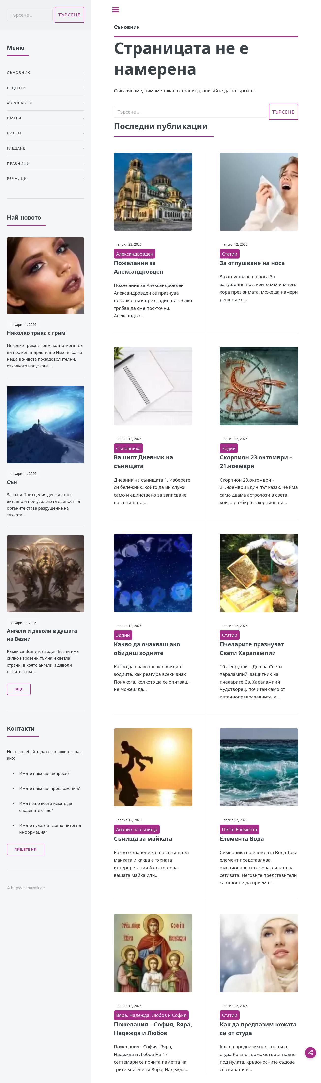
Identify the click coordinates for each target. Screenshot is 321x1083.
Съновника (128, 448)
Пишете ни (25, 849)
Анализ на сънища (136, 829)
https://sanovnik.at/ (28, 887)
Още (18, 689)
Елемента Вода (242, 838)
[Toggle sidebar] (115, 9)
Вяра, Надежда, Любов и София (151, 1015)
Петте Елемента (239, 829)
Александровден (134, 254)
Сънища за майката (143, 838)
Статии (229, 254)
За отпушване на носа (252, 263)
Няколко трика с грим (36, 332)
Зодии (229, 448)
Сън (12, 482)
